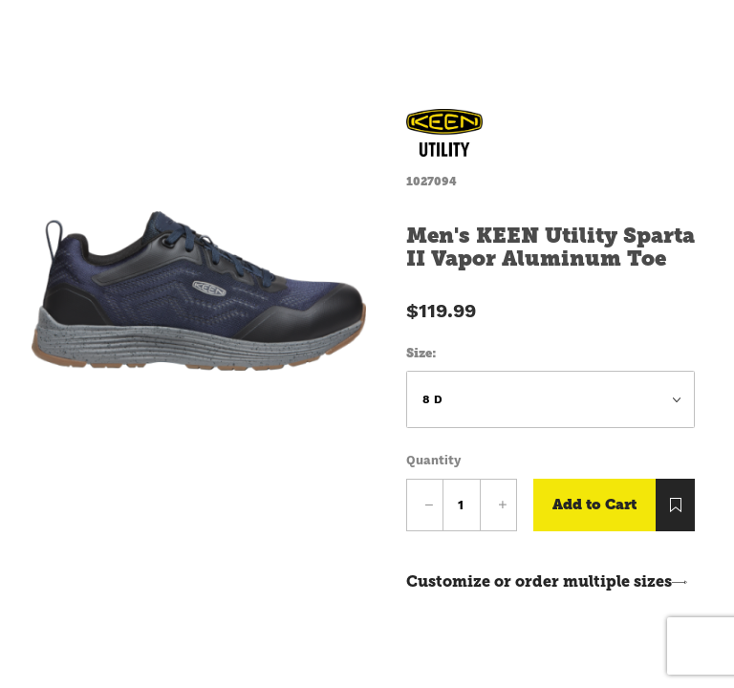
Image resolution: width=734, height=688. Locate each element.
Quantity (433, 460)
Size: (421, 353)
